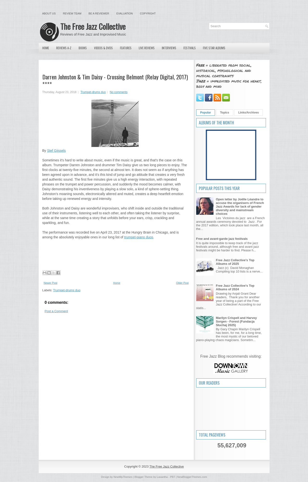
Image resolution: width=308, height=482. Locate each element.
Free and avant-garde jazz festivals (222, 239)
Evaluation (124, 13)
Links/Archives (248, 112)
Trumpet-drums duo (93, 92)
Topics (224, 112)
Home (45, 47)
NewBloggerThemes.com (192, 477)
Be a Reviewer (98, 13)
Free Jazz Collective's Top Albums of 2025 (235, 262)
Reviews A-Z (63, 47)
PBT (172, 477)
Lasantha (162, 477)
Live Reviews (147, 47)
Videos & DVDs (103, 47)
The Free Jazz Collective (93, 26)
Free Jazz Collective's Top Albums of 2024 (235, 287)
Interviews (169, 47)
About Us (49, 13)
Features (126, 47)
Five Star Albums (214, 47)
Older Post (182, 282)
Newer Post (50, 282)
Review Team (72, 13)
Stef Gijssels (56, 150)
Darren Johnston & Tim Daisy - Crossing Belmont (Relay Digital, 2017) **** (115, 80)
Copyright (148, 13)
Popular (205, 112)
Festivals (189, 47)
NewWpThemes (122, 477)
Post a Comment (56, 311)
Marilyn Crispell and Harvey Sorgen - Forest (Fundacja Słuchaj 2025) (236, 321)
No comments (118, 92)
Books (83, 47)
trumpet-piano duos (138, 237)
